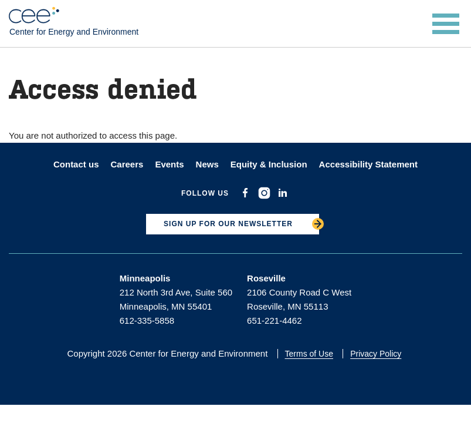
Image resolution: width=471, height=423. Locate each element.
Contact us (76, 164)
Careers (126, 164)
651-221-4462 (274, 320)
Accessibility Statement (368, 164)
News (207, 164)
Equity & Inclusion (269, 164)
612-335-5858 (147, 320)
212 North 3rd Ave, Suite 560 (176, 292)
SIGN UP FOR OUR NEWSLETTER (228, 224)
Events (169, 164)
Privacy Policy (375, 353)
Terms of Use (309, 353)
